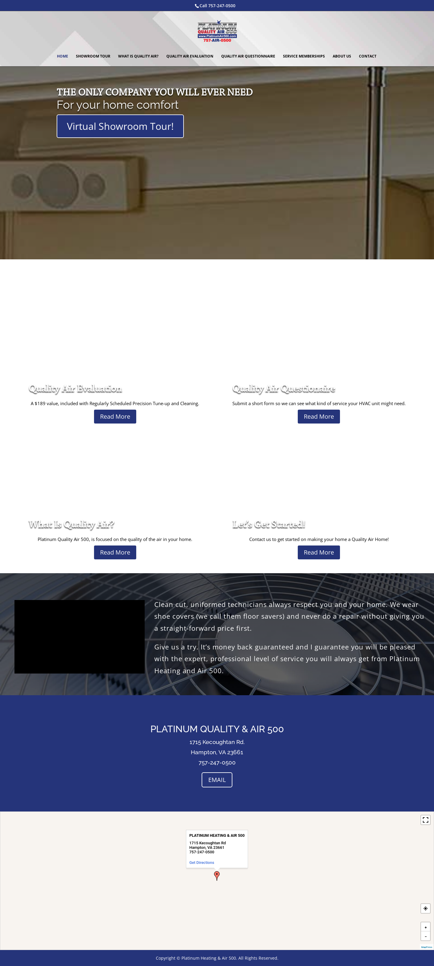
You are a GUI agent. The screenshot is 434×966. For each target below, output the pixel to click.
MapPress (426, 947)
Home (62, 56)
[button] (217, 876)
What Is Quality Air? (138, 56)
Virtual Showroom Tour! (120, 126)
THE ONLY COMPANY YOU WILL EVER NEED (155, 93)
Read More (115, 416)
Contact (367, 56)
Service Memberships (304, 56)
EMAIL (217, 780)
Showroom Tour (93, 56)
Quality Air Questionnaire (248, 56)
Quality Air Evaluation (189, 56)
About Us (342, 56)
